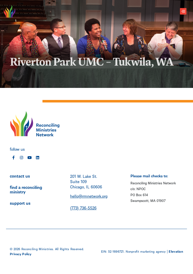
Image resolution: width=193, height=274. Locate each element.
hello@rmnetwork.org (89, 195)
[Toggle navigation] (183, 11)
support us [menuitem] (20, 202)
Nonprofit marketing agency (146, 251)
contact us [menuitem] (20, 175)
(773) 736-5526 (83, 207)
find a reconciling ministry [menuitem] (26, 189)
